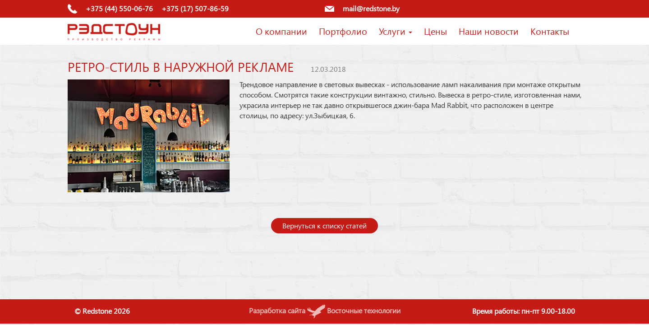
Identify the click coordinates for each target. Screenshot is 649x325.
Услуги (395, 30)
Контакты (549, 30)
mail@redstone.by (371, 8)
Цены (435, 30)
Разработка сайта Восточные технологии (324, 310)
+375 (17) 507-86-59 (195, 8)
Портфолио (343, 30)
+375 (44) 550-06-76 (119, 8)
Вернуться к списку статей (324, 225)
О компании (281, 30)
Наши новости (489, 30)
